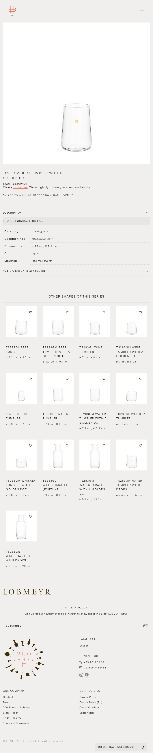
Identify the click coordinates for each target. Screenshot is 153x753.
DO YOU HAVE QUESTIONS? (116, 747)
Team (6, 702)
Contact (8, 697)
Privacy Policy (88, 697)
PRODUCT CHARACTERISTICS (23, 221)
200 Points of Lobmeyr (17, 707)
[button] (76, 94)
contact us (20, 187)
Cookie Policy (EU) (90, 702)
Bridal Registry (12, 718)
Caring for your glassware (24, 271)
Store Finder (10, 712)
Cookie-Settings (89, 707)
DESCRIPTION (12, 212)
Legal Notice (87, 712)
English (84, 645)
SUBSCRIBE (76, 626)
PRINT (69, 195)
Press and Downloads (16, 723)
